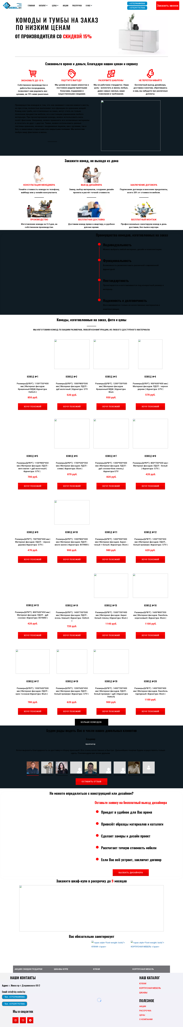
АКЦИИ (65, 5)
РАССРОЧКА (77, 5)
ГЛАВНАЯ (31, 5)
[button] (43, 5)
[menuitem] (31, 5)
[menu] (73, 5)
